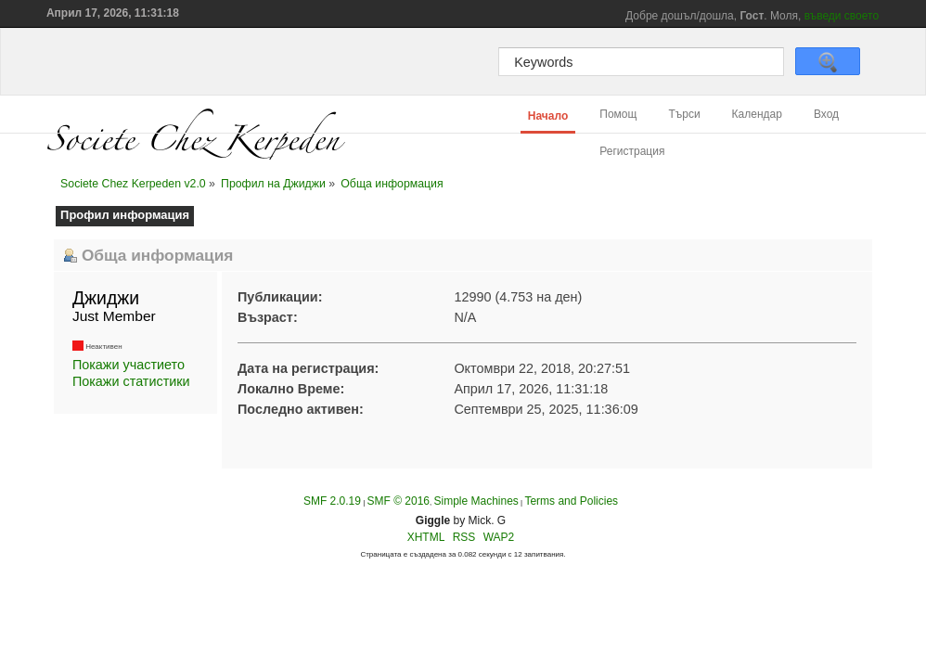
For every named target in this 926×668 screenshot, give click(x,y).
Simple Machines (475, 501)
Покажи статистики (131, 381)
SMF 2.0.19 (332, 501)
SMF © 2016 (398, 501)
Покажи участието (128, 364)
